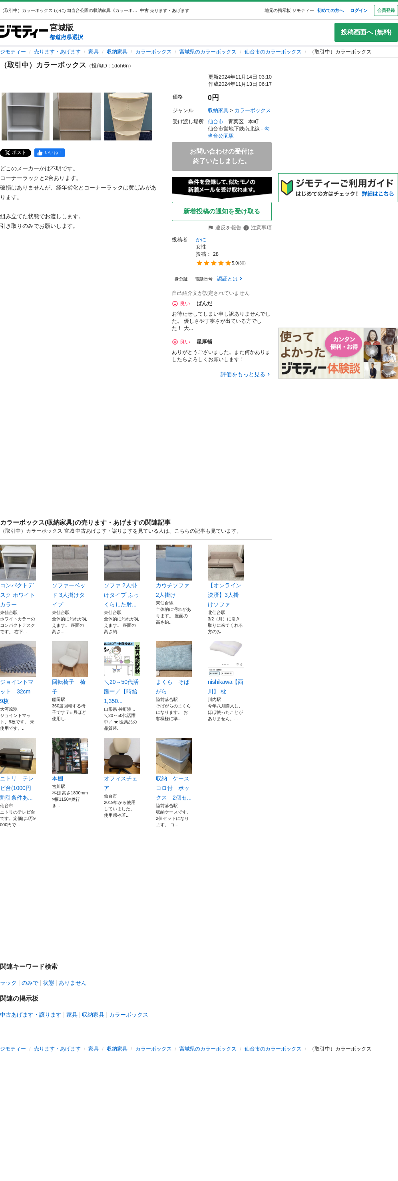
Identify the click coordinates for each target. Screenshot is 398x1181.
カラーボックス (153, 52)
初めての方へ (330, 10)
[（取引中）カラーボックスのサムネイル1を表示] (25, 116)
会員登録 (386, 10)
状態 (48, 983)
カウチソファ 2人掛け (174, 571)
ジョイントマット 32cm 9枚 (18, 672)
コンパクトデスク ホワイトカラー (18, 576)
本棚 (70, 760)
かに (201, 240)
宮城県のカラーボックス (208, 52)
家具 (93, 52)
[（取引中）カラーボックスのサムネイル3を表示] (127, 116)
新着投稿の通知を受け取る (221, 211)
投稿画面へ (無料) (366, 32)
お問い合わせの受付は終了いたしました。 (222, 156)
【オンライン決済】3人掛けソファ (226, 576)
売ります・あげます (57, 52)
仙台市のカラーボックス (273, 52)
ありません (73, 983)
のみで (30, 983)
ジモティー (13, 52)
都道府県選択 (66, 37)
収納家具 (117, 52)
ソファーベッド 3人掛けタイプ (70, 576)
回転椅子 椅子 (70, 668)
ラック (8, 983)
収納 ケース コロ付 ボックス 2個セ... (174, 769)
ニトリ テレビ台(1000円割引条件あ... (18, 769)
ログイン (359, 10)
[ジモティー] (24, 32)
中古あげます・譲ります (31, 1014)
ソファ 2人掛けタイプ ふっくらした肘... (122, 576)
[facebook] (49, 152)
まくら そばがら (174, 668)
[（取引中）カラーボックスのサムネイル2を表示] (76, 116)
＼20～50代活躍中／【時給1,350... (122, 672)
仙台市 (215, 121)
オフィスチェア (122, 764)
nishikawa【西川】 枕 (226, 668)
